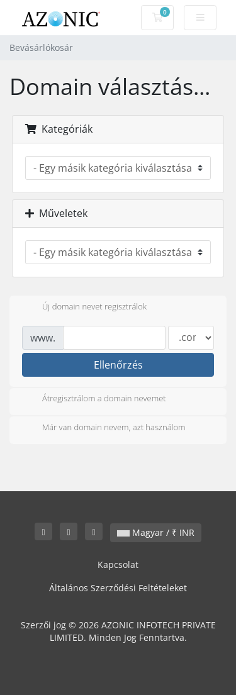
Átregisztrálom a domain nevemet (94, 399)
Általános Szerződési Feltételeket (118, 588)
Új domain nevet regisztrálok (84, 307)
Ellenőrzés (118, 365)
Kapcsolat (118, 564)
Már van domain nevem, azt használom (104, 428)
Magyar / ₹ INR (155, 532)
